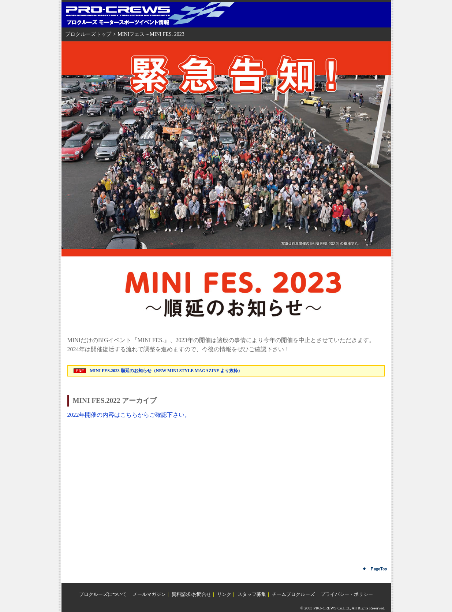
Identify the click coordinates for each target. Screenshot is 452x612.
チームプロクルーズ (293, 594)
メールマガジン (149, 594)
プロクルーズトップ (88, 34)
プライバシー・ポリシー (347, 594)
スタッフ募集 (252, 594)
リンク (224, 594)
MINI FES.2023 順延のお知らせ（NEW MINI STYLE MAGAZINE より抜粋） (166, 370)
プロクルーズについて (103, 594)
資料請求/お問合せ (191, 594)
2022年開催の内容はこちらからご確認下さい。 (128, 415)
